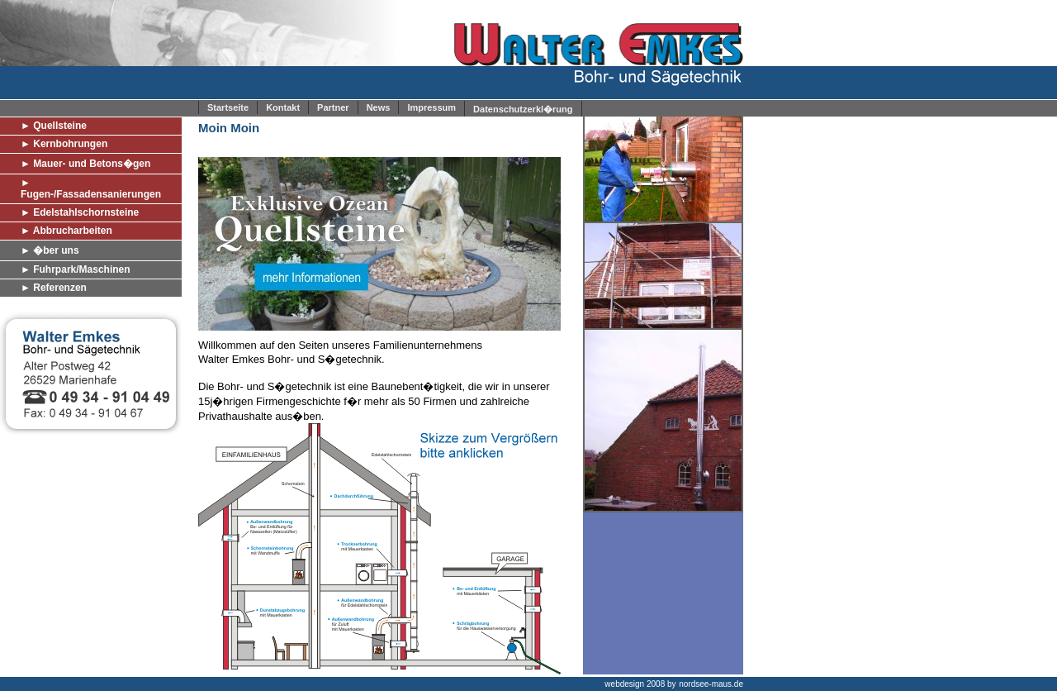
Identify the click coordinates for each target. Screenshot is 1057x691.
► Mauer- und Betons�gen (85, 163)
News (379, 107)
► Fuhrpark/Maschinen (75, 269)
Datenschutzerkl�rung (522, 109)
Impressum (431, 107)
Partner (333, 107)
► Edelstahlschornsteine (80, 212)
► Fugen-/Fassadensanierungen (91, 188)
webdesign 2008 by (639, 684)
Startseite (228, 107)
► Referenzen (54, 287)
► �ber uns (50, 250)
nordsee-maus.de (711, 684)
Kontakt (283, 107)
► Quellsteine (54, 125)
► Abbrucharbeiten (66, 230)
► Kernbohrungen (64, 144)
